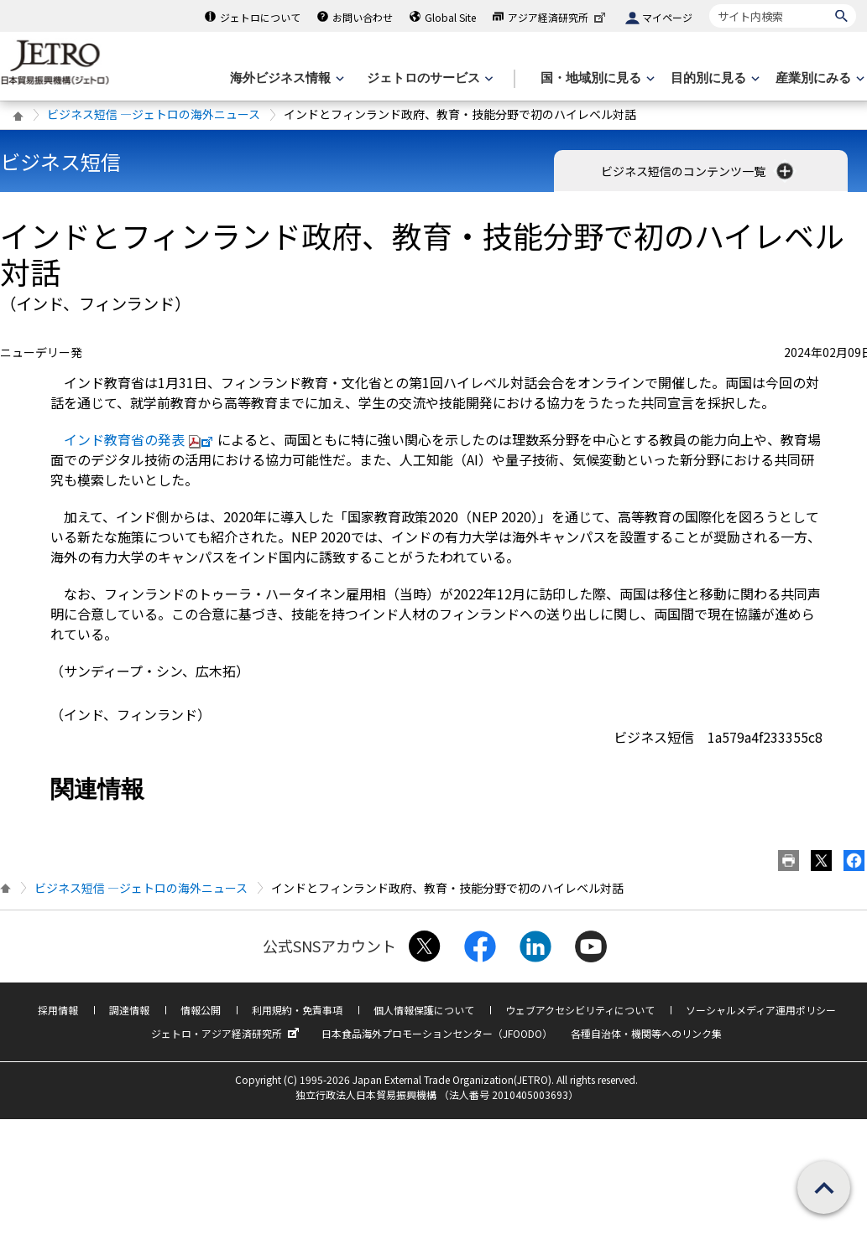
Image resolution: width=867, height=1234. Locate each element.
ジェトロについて (260, 17)
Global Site (450, 17)
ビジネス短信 (60, 161)
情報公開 (200, 1010)
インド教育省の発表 (140, 439)
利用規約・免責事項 (297, 1010)
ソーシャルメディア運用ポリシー (761, 1010)
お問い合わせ (362, 17)
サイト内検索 (708, 3)
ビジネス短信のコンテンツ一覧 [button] (698, 171)
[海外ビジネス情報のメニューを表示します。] (285, 78)
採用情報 (58, 1010)
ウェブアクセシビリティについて (580, 1010)
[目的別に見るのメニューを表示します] (713, 78)
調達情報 (129, 1010)
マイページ (667, 17)
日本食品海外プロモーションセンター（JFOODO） (436, 1033)
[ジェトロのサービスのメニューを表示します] (428, 78)
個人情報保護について (423, 1010)
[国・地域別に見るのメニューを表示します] (596, 78)
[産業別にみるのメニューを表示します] (818, 78)
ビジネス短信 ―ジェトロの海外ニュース (153, 114)
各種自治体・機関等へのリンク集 (646, 1033)
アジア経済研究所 (558, 17)
